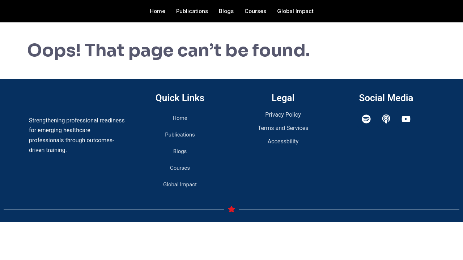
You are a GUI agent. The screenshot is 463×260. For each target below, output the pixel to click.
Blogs (226, 11)
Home (157, 11)
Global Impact (295, 11)
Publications (192, 11)
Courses (255, 11)
